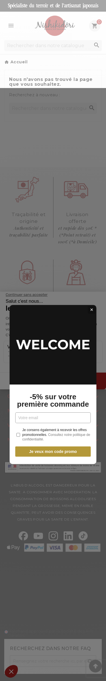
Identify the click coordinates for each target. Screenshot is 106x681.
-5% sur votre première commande (53, 356)
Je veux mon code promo (53, 407)
